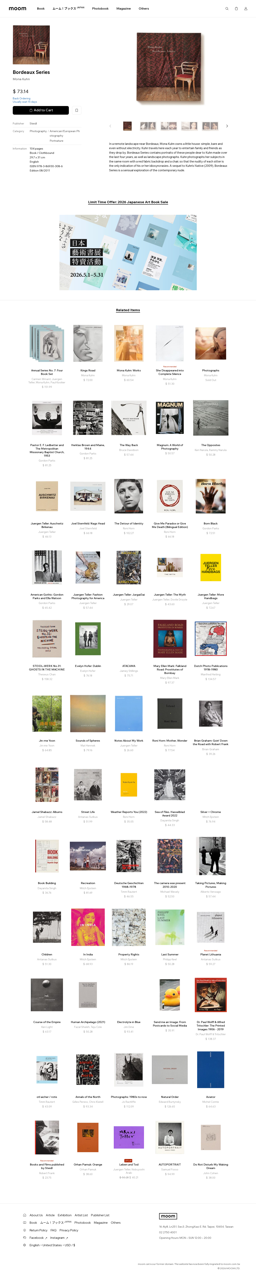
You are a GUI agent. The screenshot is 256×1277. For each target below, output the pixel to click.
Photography (38, 131)
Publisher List (100, 1215)
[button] (227, 126)
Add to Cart (41, 110)
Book (41, 8)
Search (227, 9)
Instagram (59, 1238)
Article (50, 1215)
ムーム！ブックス (68, 8)
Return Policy (38, 1230)
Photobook (100, 8)
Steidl (33, 123)
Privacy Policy (69, 1230)
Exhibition (65, 1215)
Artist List (81, 1215)
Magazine (124, 8)
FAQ (53, 1230)
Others (144, 8)
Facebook (38, 1238)
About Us (36, 1215)
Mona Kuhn (21, 79)
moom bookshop (17, 9)
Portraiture (56, 140)
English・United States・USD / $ (52, 1245)
